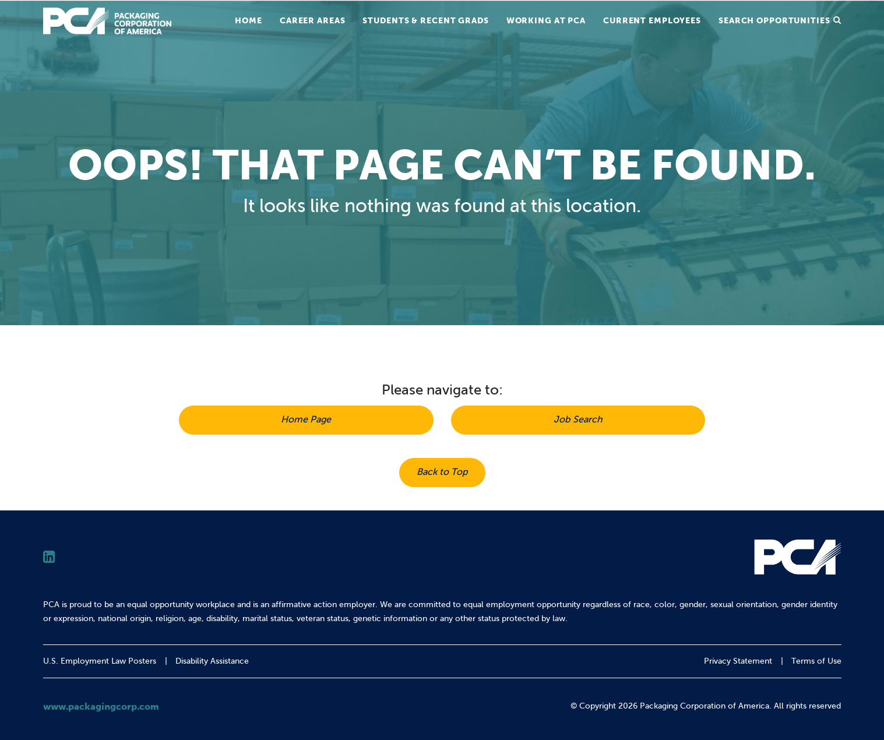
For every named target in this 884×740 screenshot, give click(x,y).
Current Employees (652, 20)
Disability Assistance (212, 661)
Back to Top (442, 472)
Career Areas (313, 20)
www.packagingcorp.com (101, 706)
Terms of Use (816, 661)
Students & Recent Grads (425, 20)
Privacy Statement (738, 661)
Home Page (306, 419)
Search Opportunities (774, 20)
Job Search (578, 419)
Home (248, 20)
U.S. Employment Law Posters (99, 661)
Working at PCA (546, 20)
